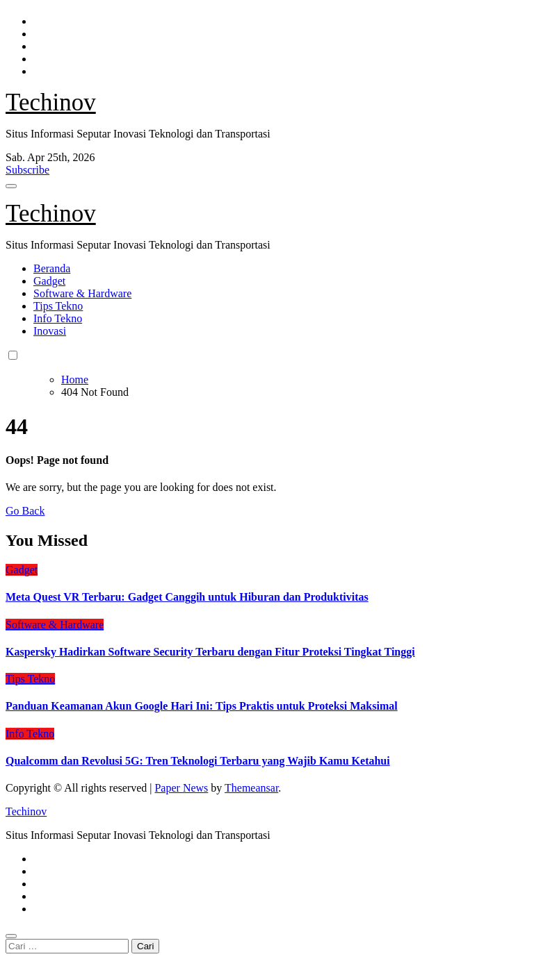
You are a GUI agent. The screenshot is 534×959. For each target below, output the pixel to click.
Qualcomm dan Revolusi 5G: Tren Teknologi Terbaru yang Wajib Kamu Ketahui (198, 761)
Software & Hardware (82, 293)
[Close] (11, 936)
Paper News (181, 788)
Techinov (51, 102)
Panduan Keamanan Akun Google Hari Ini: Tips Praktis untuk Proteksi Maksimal (202, 706)
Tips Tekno (58, 306)
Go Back (25, 511)
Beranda (51, 268)
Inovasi (49, 331)
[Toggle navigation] (11, 186)
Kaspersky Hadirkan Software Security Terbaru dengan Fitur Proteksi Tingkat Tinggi (210, 652)
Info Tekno (57, 318)
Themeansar (251, 788)
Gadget (49, 281)
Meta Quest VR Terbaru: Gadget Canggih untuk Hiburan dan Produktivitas (187, 597)
